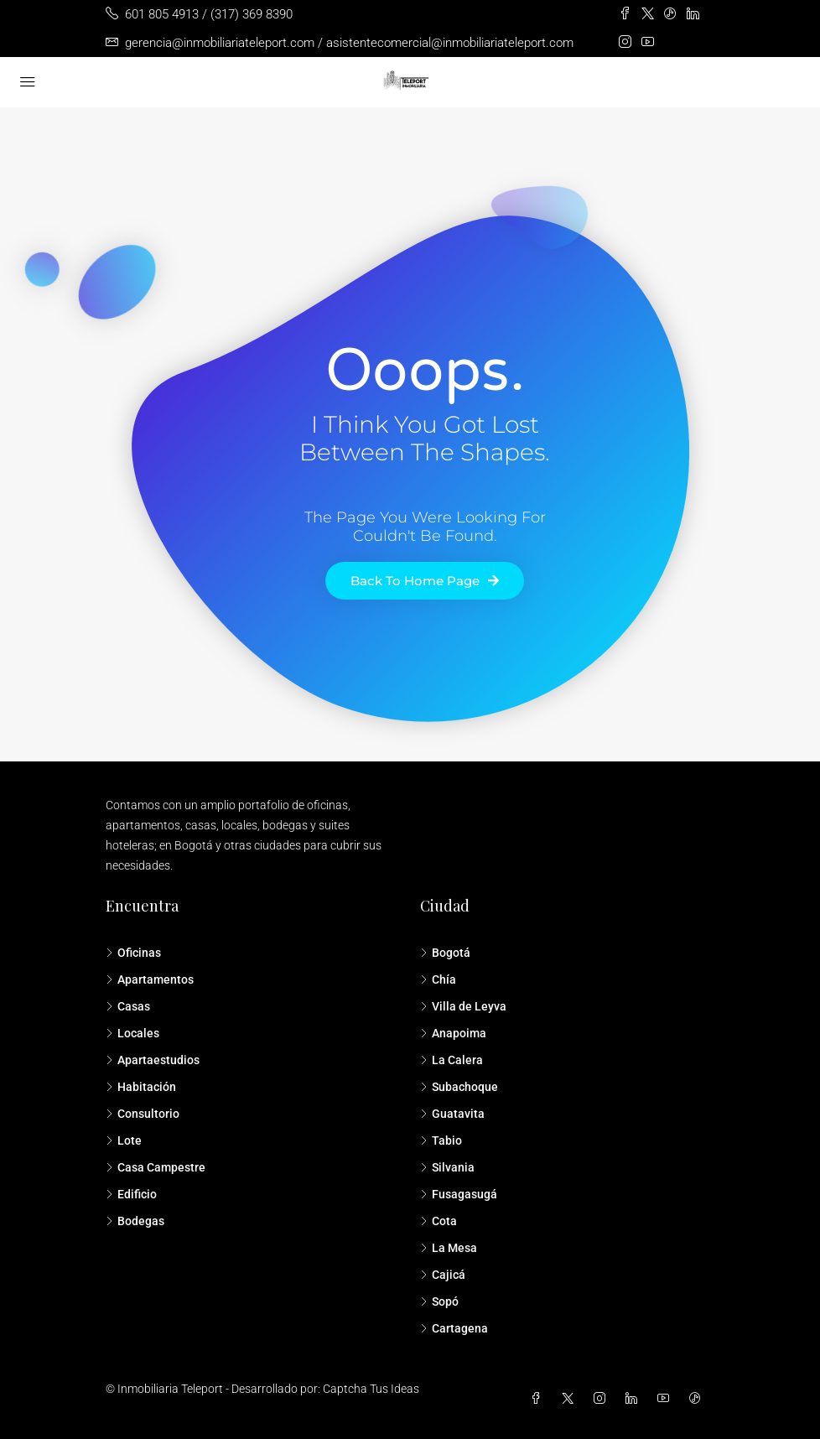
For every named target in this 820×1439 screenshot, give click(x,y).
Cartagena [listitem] (454, 1328)
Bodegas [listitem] (135, 1221)
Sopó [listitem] (439, 1301)
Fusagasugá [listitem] (458, 1194)
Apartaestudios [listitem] (153, 1060)
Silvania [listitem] (447, 1167)
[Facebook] (539, 1398)
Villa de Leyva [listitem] (463, 1006)
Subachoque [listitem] (459, 1087)
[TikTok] (698, 1398)
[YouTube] (666, 1398)
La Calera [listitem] (451, 1060)
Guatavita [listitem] (452, 1113)
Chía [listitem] (438, 979)
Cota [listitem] (438, 1221)
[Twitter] (571, 1398)
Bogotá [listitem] (445, 952)
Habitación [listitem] (141, 1087)
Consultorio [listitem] (142, 1113)
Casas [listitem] (128, 1006)
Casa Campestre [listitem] (155, 1167)
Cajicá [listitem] (442, 1274)
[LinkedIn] (634, 1398)
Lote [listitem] (124, 1140)
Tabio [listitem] (441, 1140)
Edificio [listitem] (131, 1194)
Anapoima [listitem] (453, 1033)
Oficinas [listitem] (133, 952)
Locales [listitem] (132, 1033)
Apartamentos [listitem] (150, 979)
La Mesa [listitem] (448, 1248)
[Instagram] (603, 1398)
